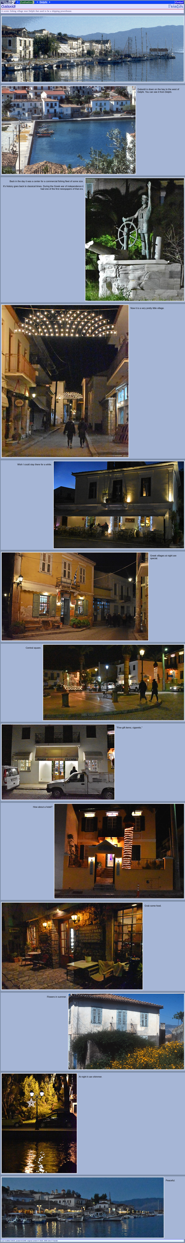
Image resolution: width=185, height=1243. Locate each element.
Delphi (43, 2)
